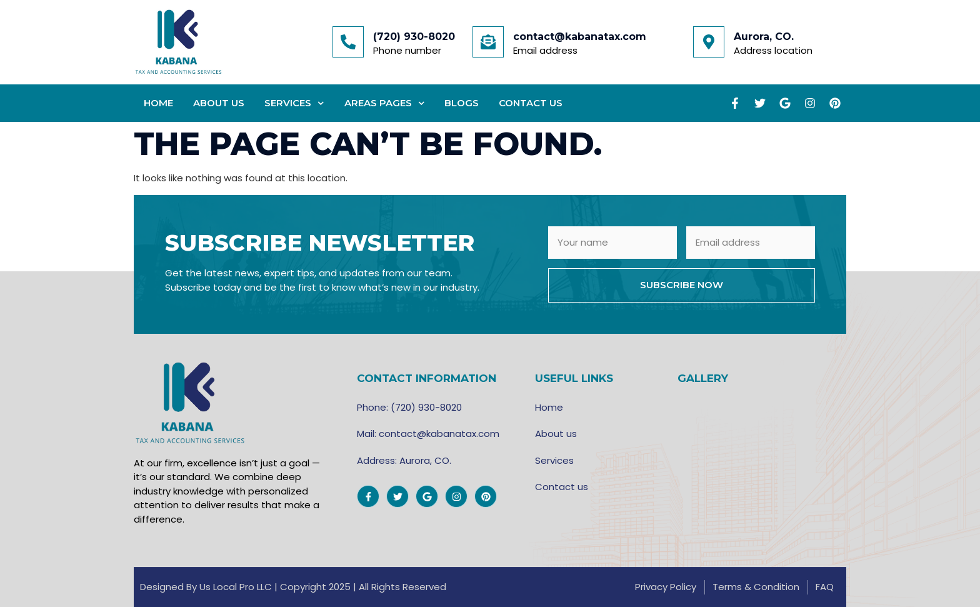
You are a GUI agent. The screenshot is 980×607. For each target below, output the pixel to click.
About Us (218, 103)
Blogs (461, 103)
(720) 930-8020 (414, 37)
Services (294, 103)
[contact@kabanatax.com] (488, 42)
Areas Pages (384, 103)
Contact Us (530, 103)
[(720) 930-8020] (348, 42)
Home (158, 103)
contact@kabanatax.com (579, 37)
